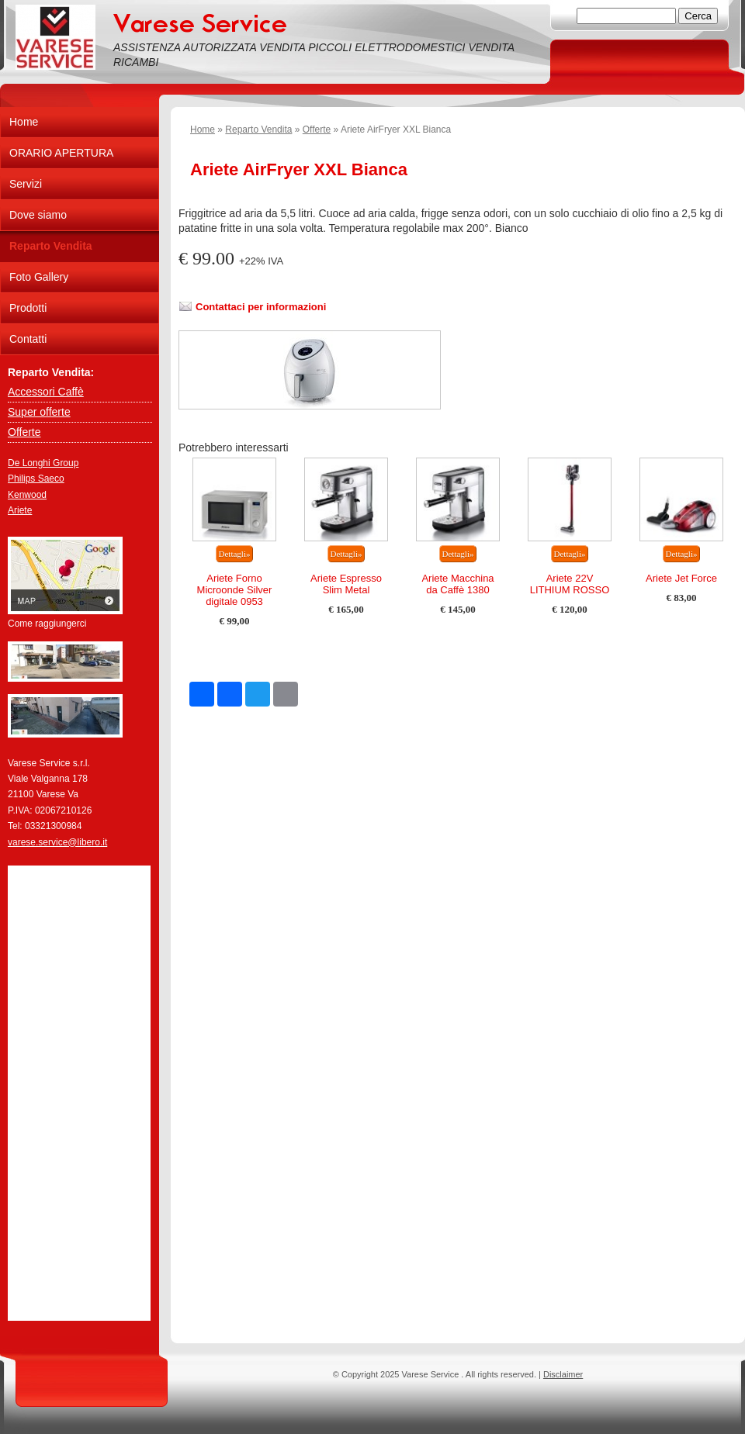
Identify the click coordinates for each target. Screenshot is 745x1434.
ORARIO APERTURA (61, 153)
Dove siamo (38, 215)
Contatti (28, 339)
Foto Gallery (38, 277)
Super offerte (39, 412)
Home (202, 129)
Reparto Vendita (258, 129)
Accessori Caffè (46, 391)
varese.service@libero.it (57, 842)
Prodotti (28, 308)
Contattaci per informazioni (261, 307)
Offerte (317, 129)
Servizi (25, 184)
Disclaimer (563, 1374)
